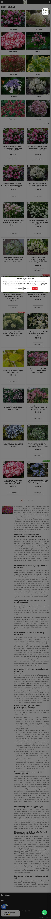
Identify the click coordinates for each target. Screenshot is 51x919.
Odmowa (27, 288)
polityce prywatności (39, 285)
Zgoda (35, 288)
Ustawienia (18, 288)
